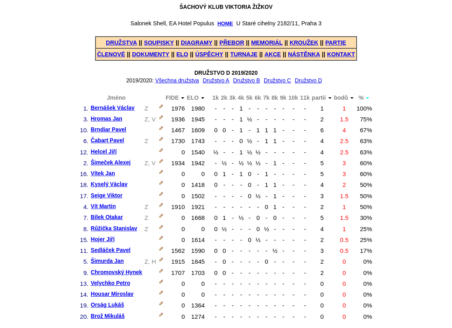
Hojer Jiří (102, 239)
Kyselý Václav (109, 184)
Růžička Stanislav (114, 229)
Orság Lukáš (107, 305)
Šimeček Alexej (110, 163)
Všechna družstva (177, 81)
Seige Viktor (106, 196)
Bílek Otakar (107, 217)
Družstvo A (216, 81)
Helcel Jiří (104, 152)
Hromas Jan (106, 119)
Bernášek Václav (112, 108)
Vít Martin (103, 206)
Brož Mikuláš (108, 316)
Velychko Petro (110, 283)
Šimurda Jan (107, 261)
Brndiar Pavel (108, 130)
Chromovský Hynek (116, 272)
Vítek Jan (103, 173)
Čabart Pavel (107, 140)
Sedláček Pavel (110, 250)
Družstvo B (246, 81)
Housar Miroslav (112, 294)
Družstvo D (308, 81)
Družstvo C (277, 81)
